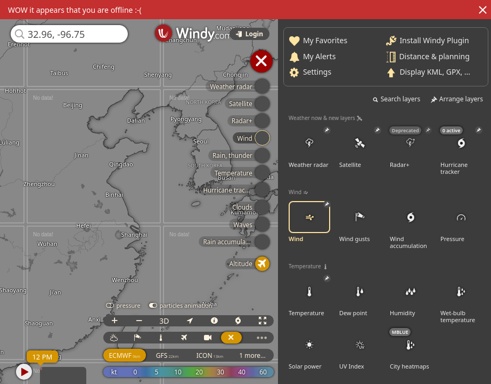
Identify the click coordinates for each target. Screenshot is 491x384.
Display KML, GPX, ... (434, 72)
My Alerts (319, 56)
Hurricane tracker (461, 151)
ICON (210, 355)
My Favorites (325, 40)
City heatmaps (410, 349)
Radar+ (410, 148)
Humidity (410, 296)
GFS (167, 355)
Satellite (360, 148)
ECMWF (124, 355)
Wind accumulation (410, 225)
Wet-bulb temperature (461, 299)
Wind (309, 222)
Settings (317, 72)
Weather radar (309, 148)
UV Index (360, 349)
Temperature (309, 296)
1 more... (252, 355)
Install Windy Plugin (434, 40)
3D (164, 321)
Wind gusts (360, 222)
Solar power (309, 349)
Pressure (461, 222)
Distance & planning (434, 56)
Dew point (360, 296)
